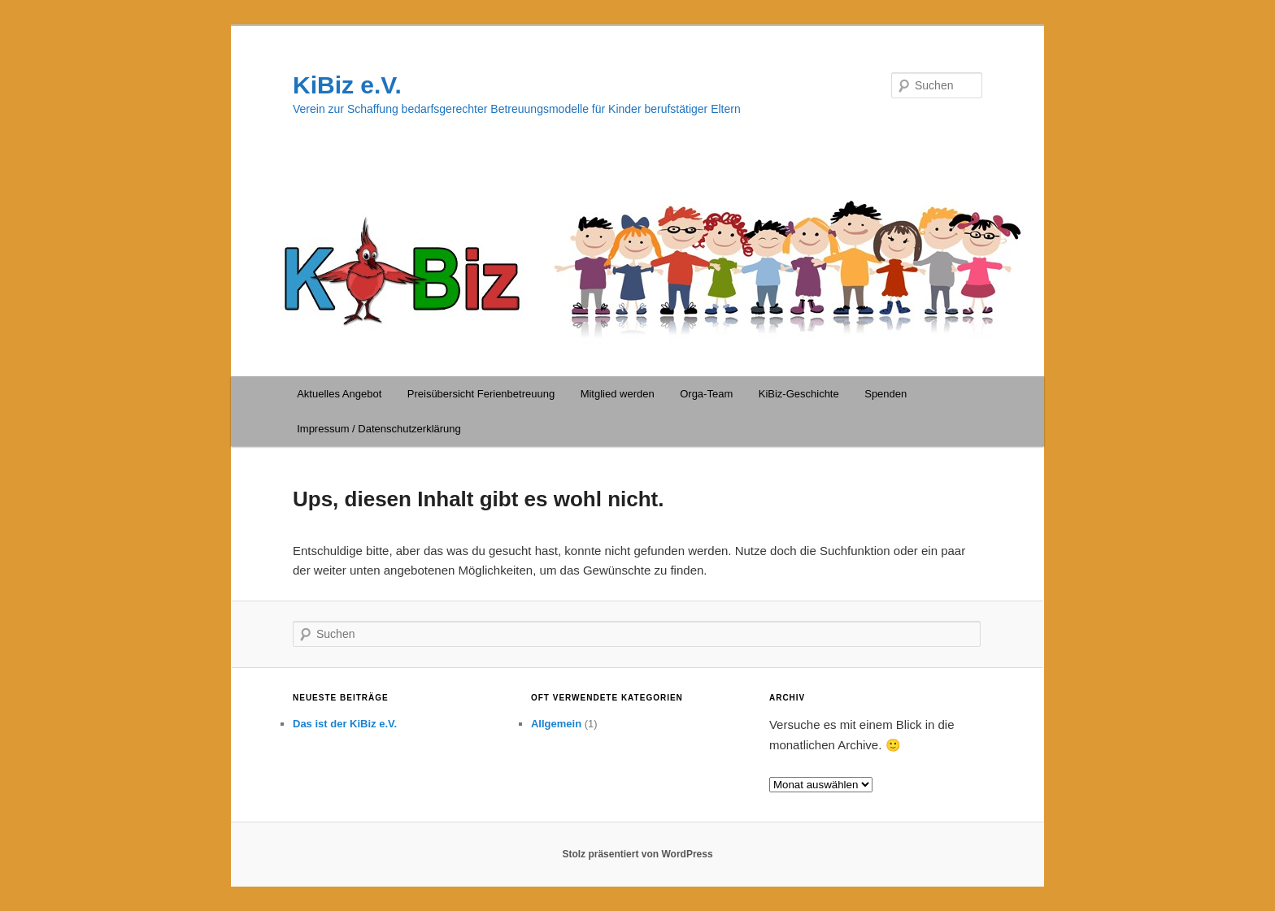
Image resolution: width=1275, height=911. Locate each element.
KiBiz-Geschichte (799, 394)
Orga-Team (706, 394)
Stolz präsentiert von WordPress (637, 854)
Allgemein (556, 724)
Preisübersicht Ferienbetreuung (481, 394)
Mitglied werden (618, 394)
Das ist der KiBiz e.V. (345, 724)
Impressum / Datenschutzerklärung (379, 429)
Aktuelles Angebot (339, 394)
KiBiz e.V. (347, 85)
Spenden (885, 394)
